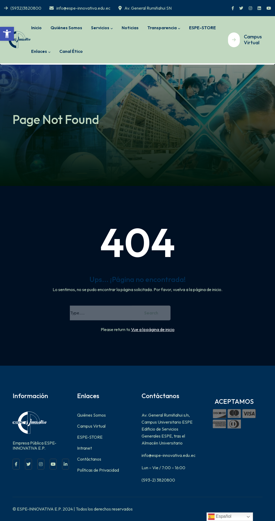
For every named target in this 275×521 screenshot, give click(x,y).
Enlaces (39, 51)
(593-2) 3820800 (158, 480)
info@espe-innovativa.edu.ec (79, 8)
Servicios (100, 27)
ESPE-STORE (202, 27)
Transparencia (162, 27)
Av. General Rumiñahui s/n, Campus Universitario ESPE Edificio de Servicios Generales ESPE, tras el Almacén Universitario (167, 429)
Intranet (84, 448)
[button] (7, 34)
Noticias (130, 27)
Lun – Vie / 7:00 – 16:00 (163, 467)
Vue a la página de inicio (153, 329)
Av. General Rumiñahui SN (145, 8)
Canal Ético (71, 51)
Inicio (36, 27)
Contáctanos (89, 459)
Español (219, 516)
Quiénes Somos (66, 27)
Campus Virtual (91, 426)
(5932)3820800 (22, 8)
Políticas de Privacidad (98, 470)
